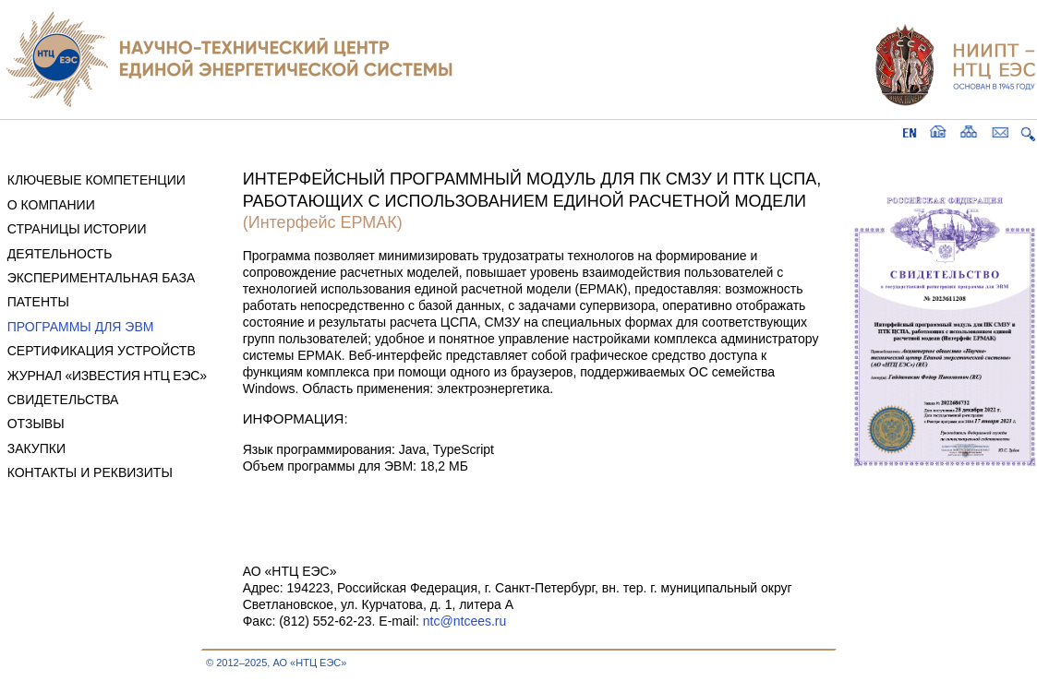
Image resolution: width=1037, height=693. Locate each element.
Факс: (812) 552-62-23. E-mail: (333, 621)
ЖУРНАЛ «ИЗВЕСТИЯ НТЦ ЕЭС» (107, 375)
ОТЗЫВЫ (36, 423)
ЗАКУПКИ (36, 448)
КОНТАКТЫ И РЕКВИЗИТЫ (90, 472)
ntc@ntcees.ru (464, 621)
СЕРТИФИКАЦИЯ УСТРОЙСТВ (101, 350)
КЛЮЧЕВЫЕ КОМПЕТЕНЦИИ (96, 180)
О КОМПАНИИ (51, 204)
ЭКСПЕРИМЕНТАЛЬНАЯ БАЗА (101, 277)
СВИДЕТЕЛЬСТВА (63, 399)
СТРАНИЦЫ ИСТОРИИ (77, 228)
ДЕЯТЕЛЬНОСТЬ (60, 253)
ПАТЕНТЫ (38, 301)
